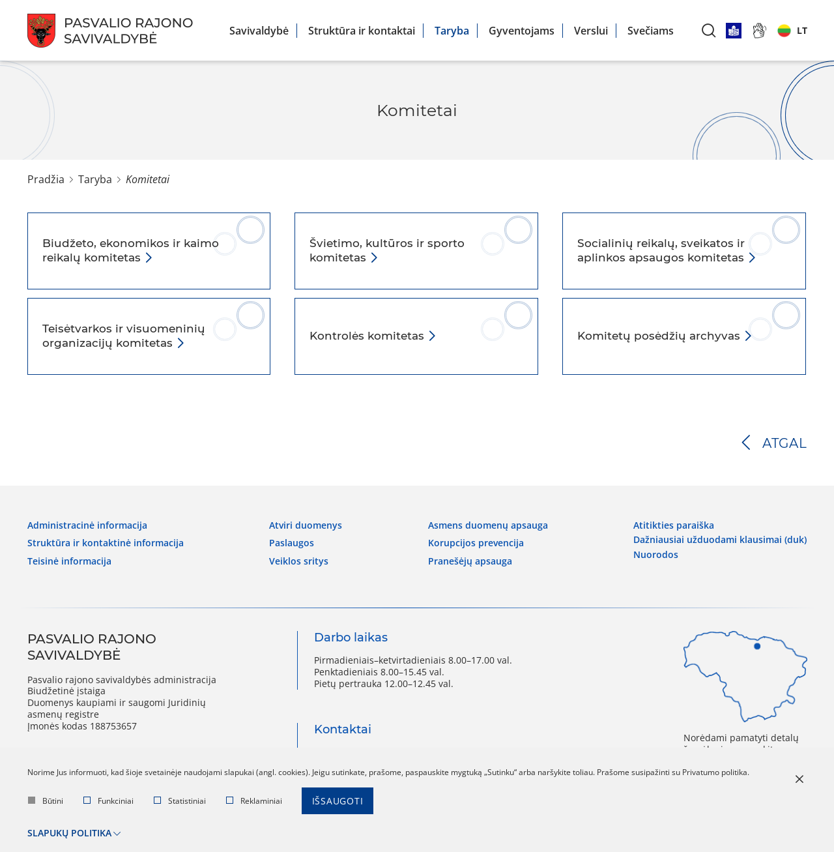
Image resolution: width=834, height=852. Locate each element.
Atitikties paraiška (673, 525)
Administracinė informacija (87, 525)
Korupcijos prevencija (476, 543)
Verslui (591, 30)
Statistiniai (180, 801)
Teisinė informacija (69, 561)
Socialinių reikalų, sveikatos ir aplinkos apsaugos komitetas (662, 250)
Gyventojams (521, 30)
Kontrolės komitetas (368, 335)
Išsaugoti (338, 801)
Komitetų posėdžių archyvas (660, 335)
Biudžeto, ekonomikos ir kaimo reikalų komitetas (130, 250)
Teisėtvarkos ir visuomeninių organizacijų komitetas (123, 335)
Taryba (452, 30)
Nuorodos (655, 555)
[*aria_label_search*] (709, 30)
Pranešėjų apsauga (470, 561)
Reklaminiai (254, 801)
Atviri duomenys (305, 525)
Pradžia (46, 179)
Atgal (784, 443)
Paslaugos (291, 543)
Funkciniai (108, 801)
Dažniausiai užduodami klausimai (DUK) (720, 540)
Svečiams (650, 30)
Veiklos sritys (298, 561)
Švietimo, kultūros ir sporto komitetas (387, 250)
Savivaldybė (259, 30)
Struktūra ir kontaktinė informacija (105, 543)
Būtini (45, 801)
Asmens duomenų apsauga (488, 525)
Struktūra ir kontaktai (361, 30)
